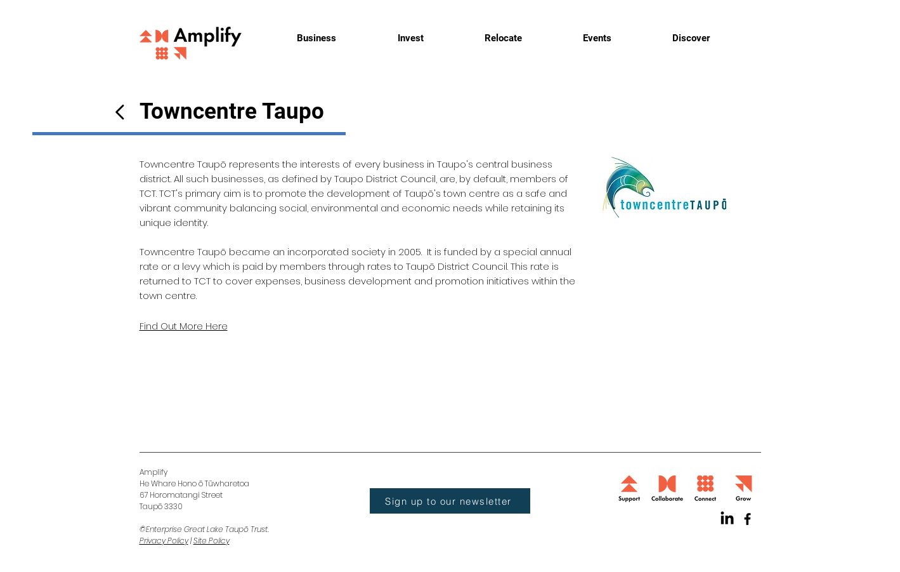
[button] (450, 501)
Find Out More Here (184, 326)
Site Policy (211, 540)
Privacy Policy (164, 540)
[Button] (120, 111)
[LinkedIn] (727, 519)
